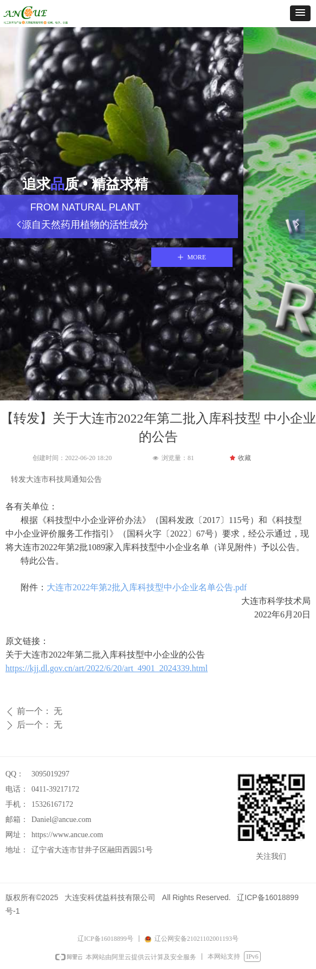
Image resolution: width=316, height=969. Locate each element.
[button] (300, 13)
